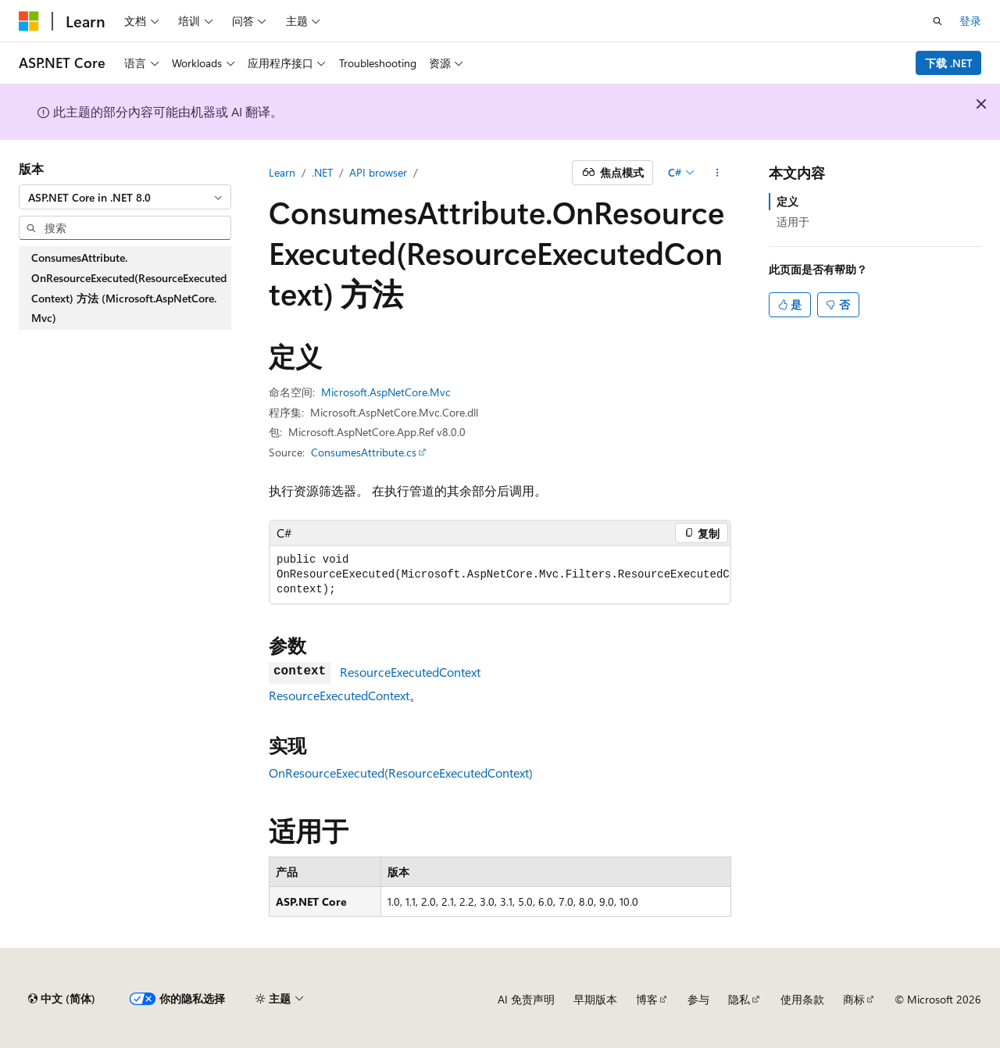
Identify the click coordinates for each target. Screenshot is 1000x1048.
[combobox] (125, 196)
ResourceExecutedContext (410, 671)
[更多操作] (717, 172)
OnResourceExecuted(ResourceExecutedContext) (401, 772)
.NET (322, 172)
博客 (647, 999)
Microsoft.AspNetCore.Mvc (386, 392)
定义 (787, 201)
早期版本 (595, 999)
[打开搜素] (937, 21)
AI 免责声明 (526, 999)
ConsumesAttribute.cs (363, 452)
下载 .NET (949, 62)
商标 (854, 999)
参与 (698, 999)
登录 (970, 20)
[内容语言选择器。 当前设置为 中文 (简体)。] (62, 998)
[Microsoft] (29, 21)
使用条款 (802, 999)
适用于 (793, 221)
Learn (282, 172)
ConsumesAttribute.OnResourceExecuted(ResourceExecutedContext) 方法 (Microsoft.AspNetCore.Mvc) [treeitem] (129, 287)
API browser (378, 172)
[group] (500, 575)
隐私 (739, 999)
